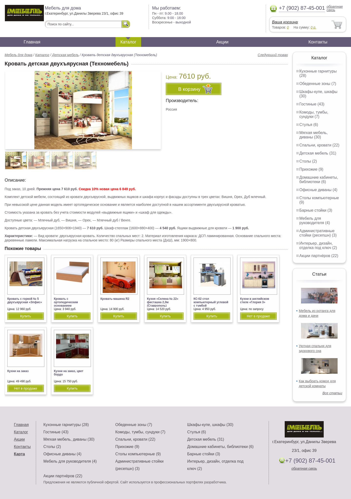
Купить (25, 316)
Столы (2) (308, 161)
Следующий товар (273, 55)
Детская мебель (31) (317, 153)
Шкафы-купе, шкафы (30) (210, 425)
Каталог (128, 42)
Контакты (317, 42)
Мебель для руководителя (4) (314, 220)
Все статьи (332, 393)
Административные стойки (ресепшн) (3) (318, 233)
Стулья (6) (308, 125)
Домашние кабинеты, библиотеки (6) (318, 179)
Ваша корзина (285, 22)
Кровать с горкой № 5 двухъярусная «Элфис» (24, 300)
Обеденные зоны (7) (317, 84)
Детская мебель (65, 55)
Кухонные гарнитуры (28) (66, 425)
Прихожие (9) (311, 169)
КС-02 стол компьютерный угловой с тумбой (211, 302)
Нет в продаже (258, 316)
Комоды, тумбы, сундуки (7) (313, 114)
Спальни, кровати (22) (319, 145)
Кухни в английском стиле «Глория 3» (254, 300)
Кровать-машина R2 (114, 299)
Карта (19, 454)
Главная (32, 42)
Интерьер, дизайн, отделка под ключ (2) (318, 245)
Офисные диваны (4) (318, 190)
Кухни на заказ (18, 371)
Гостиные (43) (311, 104)
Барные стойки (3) (315, 210)
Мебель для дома (18, 55)
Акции (222, 42)
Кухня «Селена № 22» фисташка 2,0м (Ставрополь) (162, 302)
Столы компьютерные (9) (138, 454)
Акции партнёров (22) (318, 256)
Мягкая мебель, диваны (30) (313, 135)
